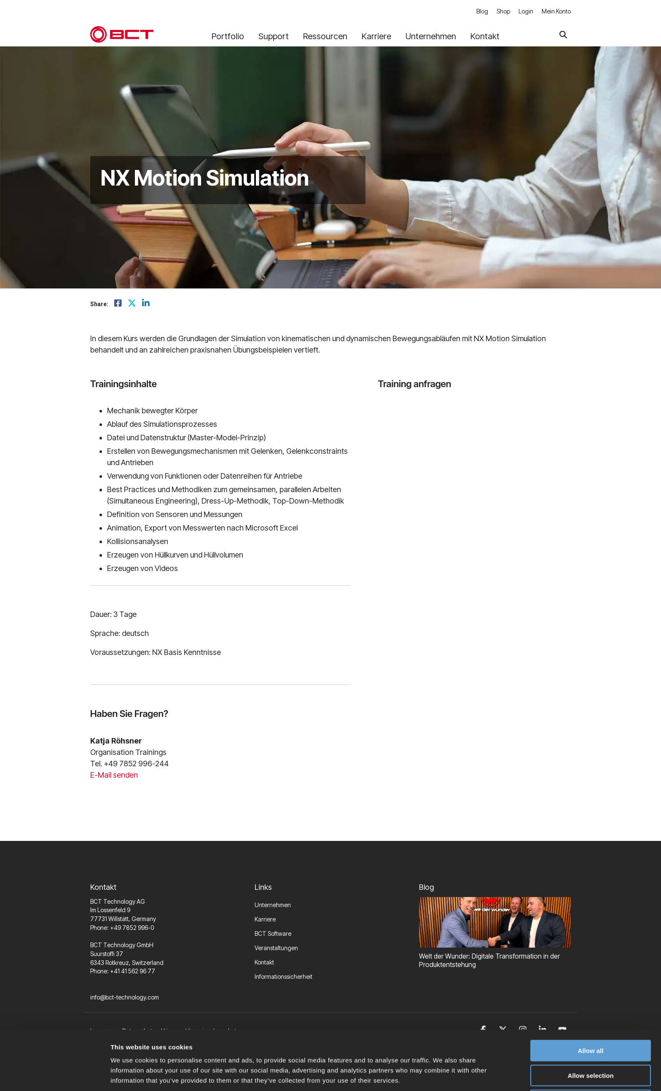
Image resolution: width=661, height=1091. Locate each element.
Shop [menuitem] (503, 11)
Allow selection (590, 1041)
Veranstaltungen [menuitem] (276, 947)
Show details (442, 1074)
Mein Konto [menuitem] (556, 11)
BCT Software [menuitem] (273, 933)
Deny (591, 1066)
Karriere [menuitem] (265, 919)
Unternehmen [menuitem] (273, 904)
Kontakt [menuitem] (264, 962)
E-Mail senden (114, 774)
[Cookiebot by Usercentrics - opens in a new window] (54, 1074)
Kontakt (485, 36)
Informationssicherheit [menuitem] (283, 976)
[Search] (563, 34)
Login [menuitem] (526, 11)
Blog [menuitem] (482, 11)
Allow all (591, 1017)
